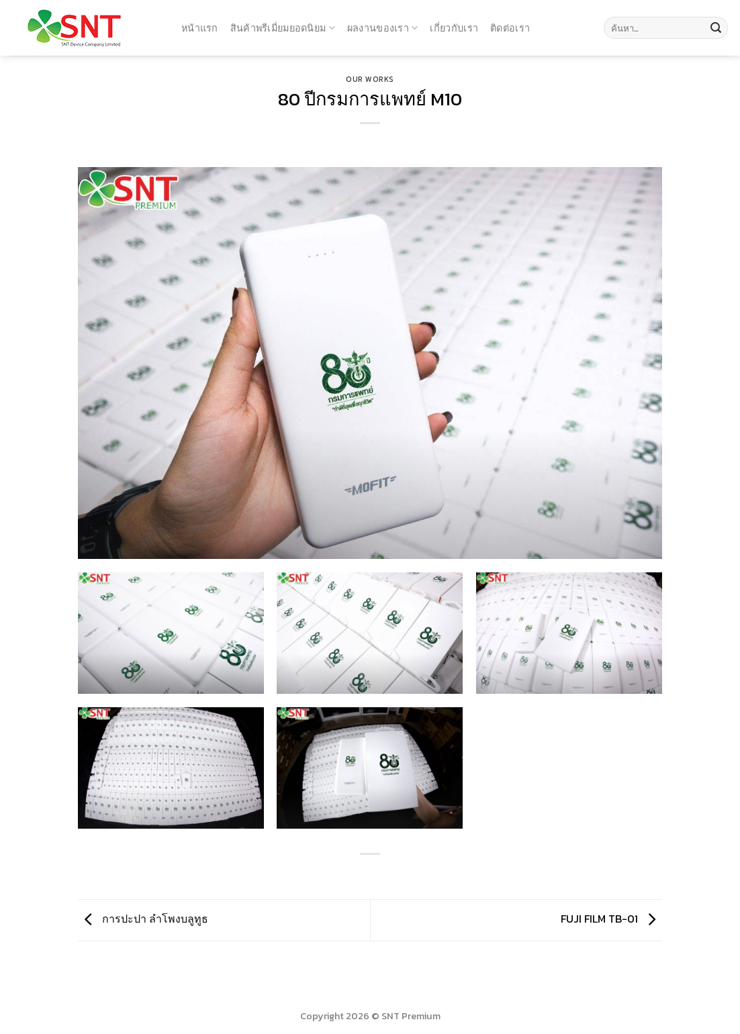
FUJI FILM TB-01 (611, 919)
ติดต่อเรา (510, 28)
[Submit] (715, 28)
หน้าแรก (199, 28)
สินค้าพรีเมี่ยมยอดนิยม (282, 28)
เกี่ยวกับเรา (454, 28)
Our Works (370, 79)
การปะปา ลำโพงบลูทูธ (143, 919)
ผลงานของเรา (382, 28)
